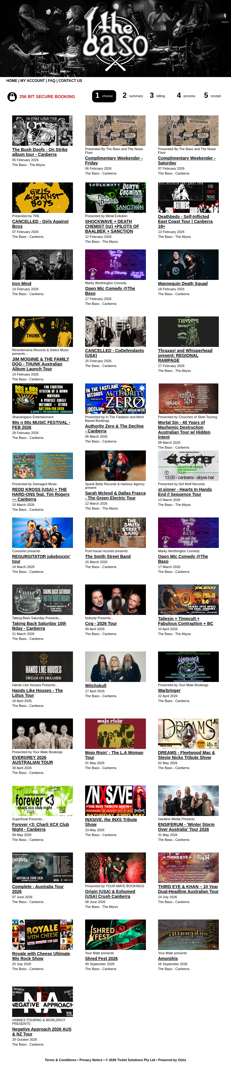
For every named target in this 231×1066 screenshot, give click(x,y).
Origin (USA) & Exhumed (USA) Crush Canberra (110, 894)
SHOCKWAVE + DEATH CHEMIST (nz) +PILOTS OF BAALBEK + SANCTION (112, 226)
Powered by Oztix (172, 1060)
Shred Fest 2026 (101, 958)
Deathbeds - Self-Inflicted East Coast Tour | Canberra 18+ (185, 221)
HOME (11, 81)
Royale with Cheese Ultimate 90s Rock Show (41, 956)
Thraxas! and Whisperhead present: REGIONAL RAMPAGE (185, 355)
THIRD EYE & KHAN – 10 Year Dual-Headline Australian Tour (188, 889)
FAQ (52, 81)
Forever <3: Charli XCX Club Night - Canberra (40, 827)
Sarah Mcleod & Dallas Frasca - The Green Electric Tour (115, 495)
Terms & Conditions (61, 1060)
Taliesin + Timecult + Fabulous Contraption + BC (185, 621)
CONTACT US (70, 81)
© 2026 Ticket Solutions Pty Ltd (130, 1060)
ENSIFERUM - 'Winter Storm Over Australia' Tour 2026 (186, 827)
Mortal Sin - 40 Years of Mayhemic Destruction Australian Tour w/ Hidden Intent (184, 429)
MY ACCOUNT (32, 81)
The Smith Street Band (108, 556)
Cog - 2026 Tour (101, 623)
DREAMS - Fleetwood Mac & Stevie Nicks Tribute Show (186, 755)
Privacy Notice (90, 1060)
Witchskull (95, 685)
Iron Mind (21, 283)
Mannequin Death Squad (183, 283)
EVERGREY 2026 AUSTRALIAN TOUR (32, 760)
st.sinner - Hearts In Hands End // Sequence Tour (185, 492)
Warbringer (169, 690)
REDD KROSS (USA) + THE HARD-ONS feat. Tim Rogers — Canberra (41, 494)
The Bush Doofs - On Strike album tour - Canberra (39, 152)
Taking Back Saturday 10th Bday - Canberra (39, 626)
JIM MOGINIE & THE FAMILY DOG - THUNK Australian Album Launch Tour (40, 364)
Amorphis (168, 958)
